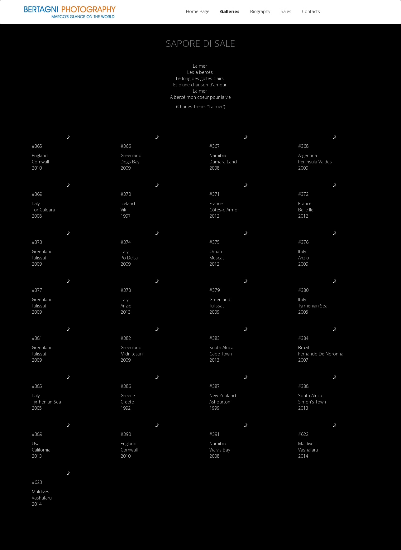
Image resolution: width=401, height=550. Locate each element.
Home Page (197, 11)
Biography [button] (260, 11)
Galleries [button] (230, 11)
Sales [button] (286, 11)
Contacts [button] (311, 11)
